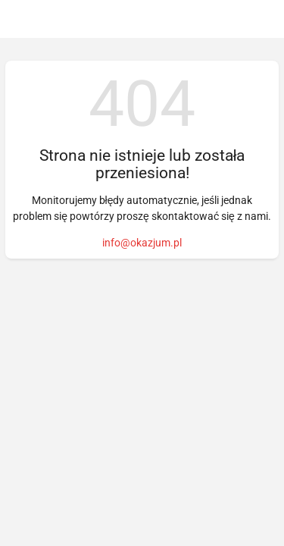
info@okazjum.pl (142, 243)
